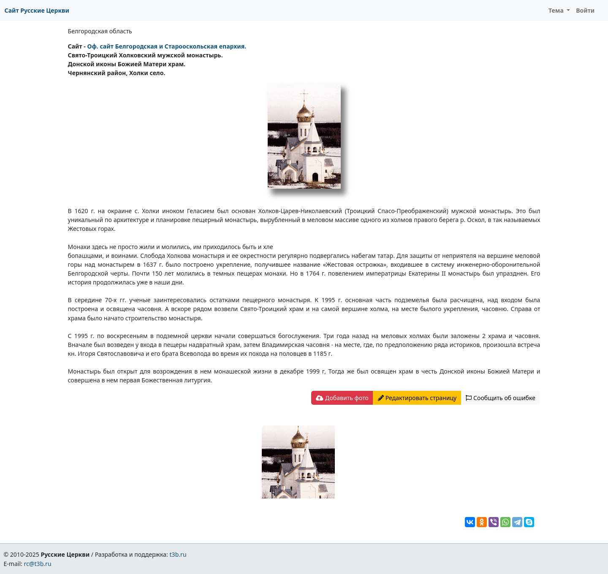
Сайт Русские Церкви (37, 10)
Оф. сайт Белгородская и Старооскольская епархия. (166, 46)
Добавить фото (342, 398)
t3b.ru (178, 554)
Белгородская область (100, 31)
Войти (585, 10)
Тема (556, 10)
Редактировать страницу (417, 398)
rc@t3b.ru (38, 564)
